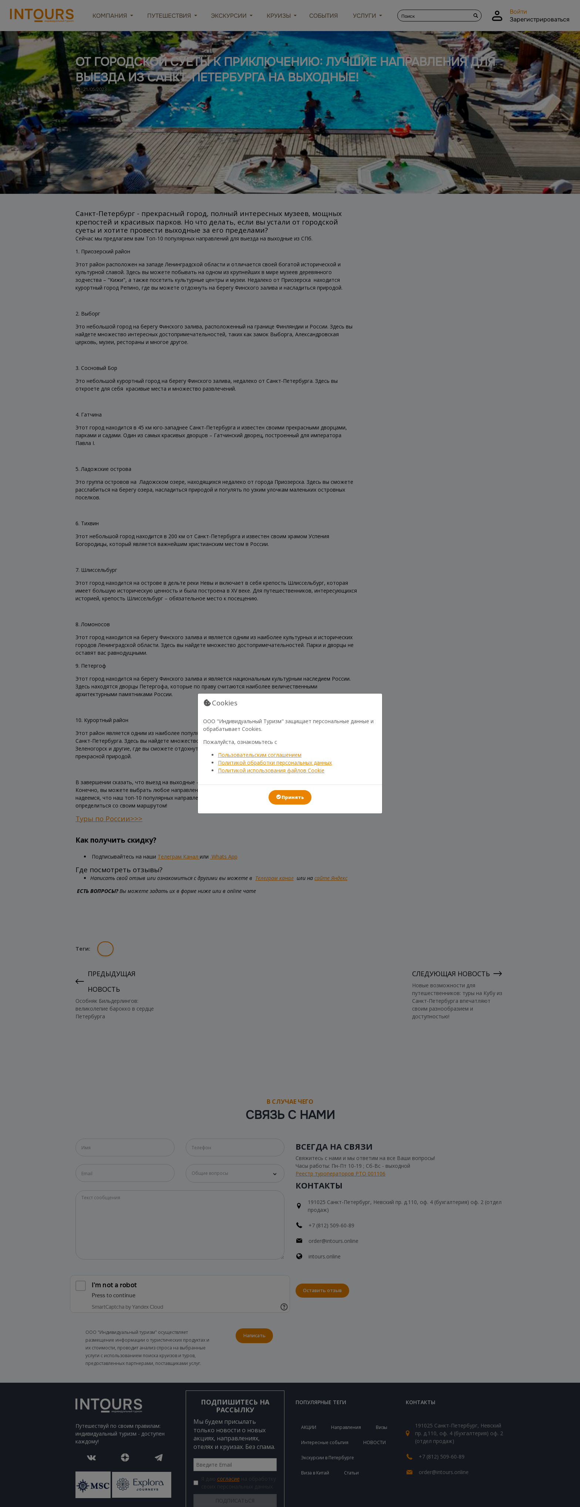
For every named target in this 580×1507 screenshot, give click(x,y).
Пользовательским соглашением (259, 754)
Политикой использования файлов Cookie (271, 770)
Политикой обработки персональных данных (275, 762)
